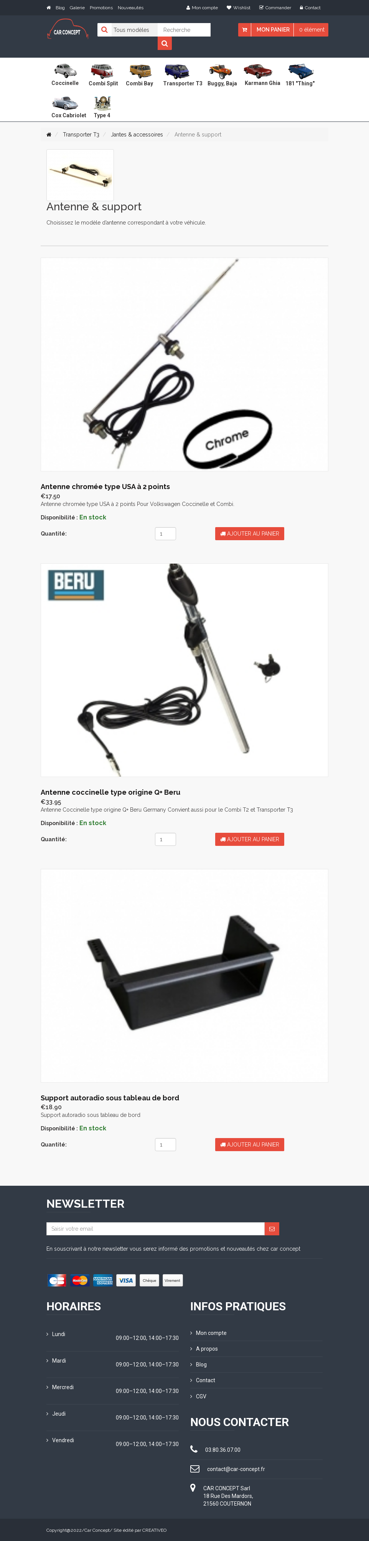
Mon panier (273, 30)
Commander (275, 7)
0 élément (312, 30)
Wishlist (238, 7)
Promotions (101, 7)
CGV (198, 1396)
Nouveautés (130, 7)
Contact (310, 7)
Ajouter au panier (249, 534)
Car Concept (97, 1529)
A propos (204, 1348)
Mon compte (202, 7)
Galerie (77, 7)
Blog (60, 7)
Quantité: (54, 534)
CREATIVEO (154, 1529)
